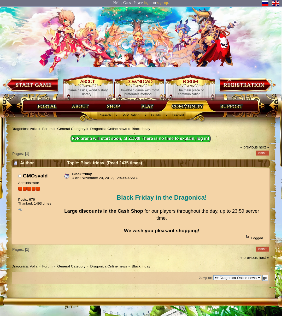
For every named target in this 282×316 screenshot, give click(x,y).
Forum (190, 82)
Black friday (82, 174)
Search (105, 115)
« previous (249, 147)
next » (264, 147)
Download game (31, 84)
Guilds (156, 115)
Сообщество (187, 106)
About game (88, 82)
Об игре (80, 106)
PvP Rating (130, 115)
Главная (47, 106)
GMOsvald (35, 175)
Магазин (113, 106)
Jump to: (205, 278)
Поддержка (231, 106)
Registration (247, 84)
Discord (178, 115)
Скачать (148, 106)
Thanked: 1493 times (34, 203)
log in (148, 3)
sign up (162, 3)
